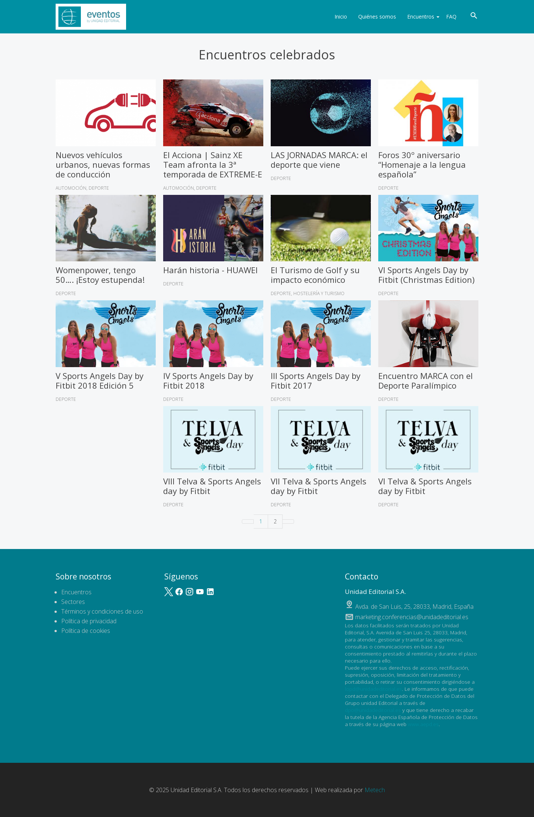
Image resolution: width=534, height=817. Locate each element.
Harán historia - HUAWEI (210, 269)
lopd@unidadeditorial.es (373, 688)
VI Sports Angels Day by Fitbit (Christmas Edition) (426, 274)
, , (414, 606)
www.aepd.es (423, 724)
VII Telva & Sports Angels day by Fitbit (318, 486)
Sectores (73, 602)
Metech (375, 790)
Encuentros (419, 16)
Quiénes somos (373, 16)
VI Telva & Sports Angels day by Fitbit (425, 486)
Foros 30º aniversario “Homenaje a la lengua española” (422, 164)
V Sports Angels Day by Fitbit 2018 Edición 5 (100, 380)
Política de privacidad (88, 621)
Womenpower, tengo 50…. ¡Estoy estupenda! (100, 274)
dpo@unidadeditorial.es (373, 709)
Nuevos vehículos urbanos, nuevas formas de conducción (103, 164)
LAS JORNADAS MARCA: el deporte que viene (319, 159)
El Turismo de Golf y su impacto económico (315, 274)
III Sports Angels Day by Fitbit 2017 (315, 380)
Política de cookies (85, 631)
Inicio (336, 16)
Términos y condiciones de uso (102, 611)
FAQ (451, 16)
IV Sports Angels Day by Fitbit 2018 (208, 380)
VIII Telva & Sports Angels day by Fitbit (212, 486)
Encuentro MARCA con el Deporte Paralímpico (425, 380)
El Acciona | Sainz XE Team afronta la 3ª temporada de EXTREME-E (212, 164)
